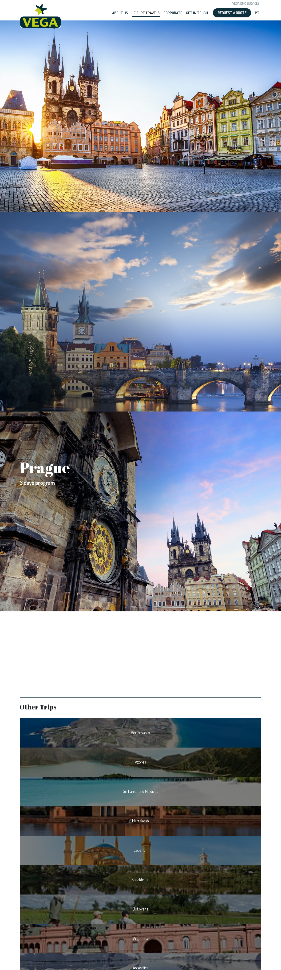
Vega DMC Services (245, 3)
